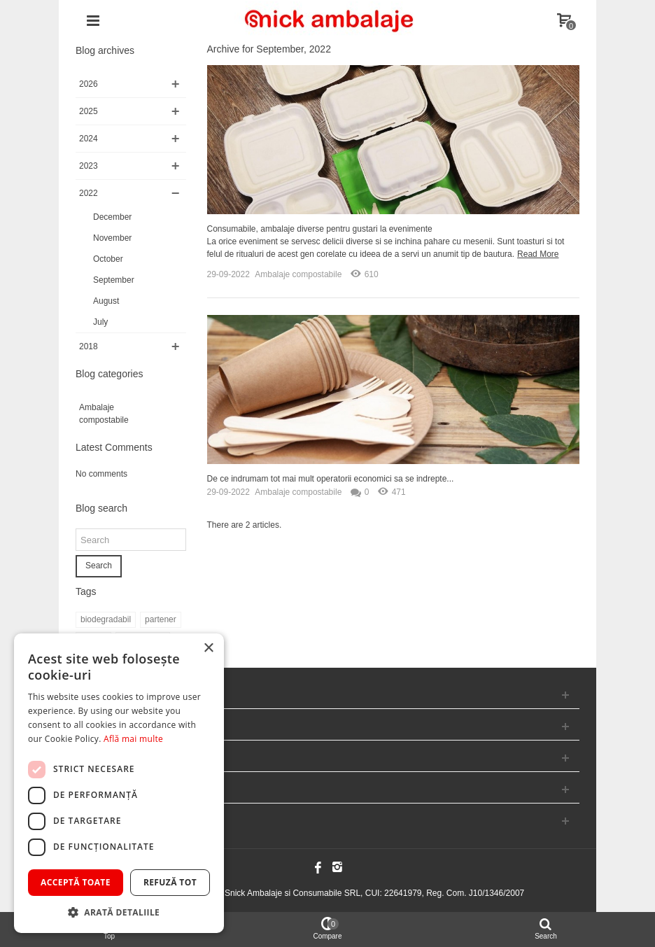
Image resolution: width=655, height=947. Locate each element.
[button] (119, 912)
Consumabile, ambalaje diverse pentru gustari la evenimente (319, 229)
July (100, 322)
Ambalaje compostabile (104, 413)
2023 (88, 166)
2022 (88, 193)
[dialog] (119, 783)
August (106, 301)
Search (98, 565)
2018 (88, 346)
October (108, 259)
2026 (88, 84)
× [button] (208, 648)
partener (160, 619)
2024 (88, 138)
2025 (88, 111)
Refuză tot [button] (170, 882)
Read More (537, 254)
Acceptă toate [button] (76, 882)
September (113, 280)
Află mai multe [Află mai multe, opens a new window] (133, 739)
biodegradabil (105, 619)
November (112, 238)
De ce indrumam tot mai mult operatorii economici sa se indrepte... (330, 479)
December (112, 217)
